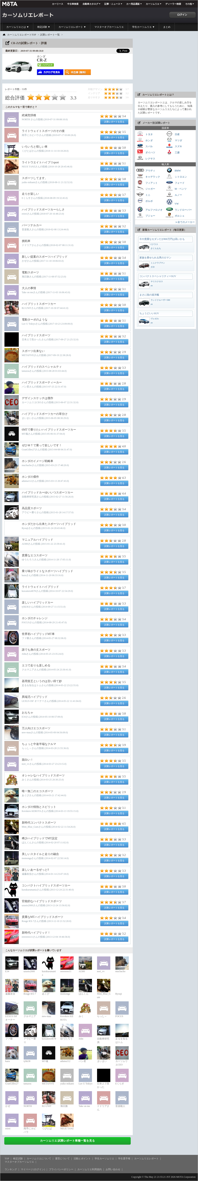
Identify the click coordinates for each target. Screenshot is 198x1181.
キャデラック (148, 176)
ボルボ (144, 200)
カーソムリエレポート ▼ (72, 27)
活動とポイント (82, 1158)
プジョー (145, 215)
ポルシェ (175, 215)
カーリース (57, 4)
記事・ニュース (112, 4)
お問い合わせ (113, 1169)
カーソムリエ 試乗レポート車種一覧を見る (67, 1140)
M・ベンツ (176, 188)
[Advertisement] (165, 64)
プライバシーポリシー (61, 1169)
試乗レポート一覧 (50, 34)
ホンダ (144, 140)
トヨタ (144, 134)
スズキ (173, 146)
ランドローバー (178, 209)
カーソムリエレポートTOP (21, 34)
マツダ (173, 140)
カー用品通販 (133, 4)
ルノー (173, 194)
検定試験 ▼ (43, 27)
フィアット (147, 182)
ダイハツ (145, 152)
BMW (173, 170)
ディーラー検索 (173, 4)
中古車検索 (73, 4)
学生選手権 (124, 1158)
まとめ (166, 27)
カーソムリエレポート (146, 1158)
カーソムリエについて (39, 1158)
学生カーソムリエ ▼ (143, 27)
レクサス (145, 158)
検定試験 (18, 1158)
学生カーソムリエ (104, 1158)
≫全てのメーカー (185, 222)
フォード (175, 182)
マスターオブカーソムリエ (109, 27)
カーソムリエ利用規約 (89, 1169)
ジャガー (145, 188)
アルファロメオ (149, 209)
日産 (172, 134)
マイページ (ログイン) (33, 1169)
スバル (144, 146)
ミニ (143, 194)
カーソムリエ (152, 4)
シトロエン (176, 176)
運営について (62, 1158)
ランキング (11, 1169)
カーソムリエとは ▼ (17, 27)
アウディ (145, 170)
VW (172, 202)
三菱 (172, 152)
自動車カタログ (90, 4)
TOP (7, 1158)
